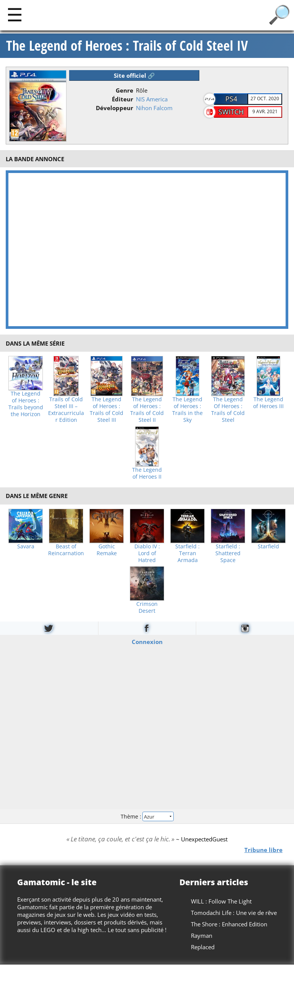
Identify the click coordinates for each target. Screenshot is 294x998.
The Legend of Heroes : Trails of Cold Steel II (147, 409)
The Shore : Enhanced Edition (229, 924)
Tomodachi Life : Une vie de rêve (234, 912)
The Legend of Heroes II (147, 473)
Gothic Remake (107, 550)
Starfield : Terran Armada (187, 553)
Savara (25, 546)
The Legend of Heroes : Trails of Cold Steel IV (127, 46)
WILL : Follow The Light (221, 901)
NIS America (152, 99)
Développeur (114, 108)
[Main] (14, 14)
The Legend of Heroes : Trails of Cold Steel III (106, 409)
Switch (231, 111)
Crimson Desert (147, 607)
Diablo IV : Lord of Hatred (147, 553)
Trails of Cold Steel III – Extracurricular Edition (66, 409)
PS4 (231, 98)
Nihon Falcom (154, 108)
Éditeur (122, 99)
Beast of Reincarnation (66, 550)
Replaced (203, 947)
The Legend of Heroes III (268, 403)
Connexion (147, 642)
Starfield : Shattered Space (228, 553)
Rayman (201, 935)
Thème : (147, 816)
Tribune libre (263, 850)
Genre (124, 90)
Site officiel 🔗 (134, 75)
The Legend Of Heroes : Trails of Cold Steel (228, 409)
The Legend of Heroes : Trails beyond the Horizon (25, 404)
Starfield (268, 546)
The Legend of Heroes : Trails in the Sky (187, 409)
